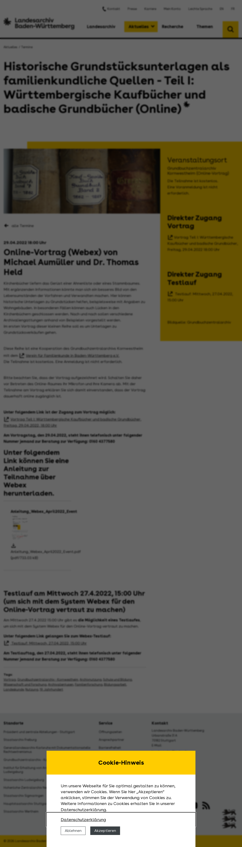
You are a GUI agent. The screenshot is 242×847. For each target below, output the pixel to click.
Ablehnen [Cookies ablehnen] (73, 830)
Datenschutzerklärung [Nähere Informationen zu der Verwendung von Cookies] (83, 819)
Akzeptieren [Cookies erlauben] (105, 830)
